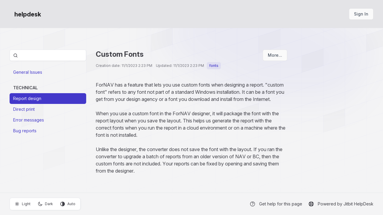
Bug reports (25, 130)
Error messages (28, 119)
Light (23, 204)
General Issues (27, 72)
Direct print (24, 109)
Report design (27, 98)
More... (275, 55)
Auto (67, 204)
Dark (45, 204)
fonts (213, 65)
